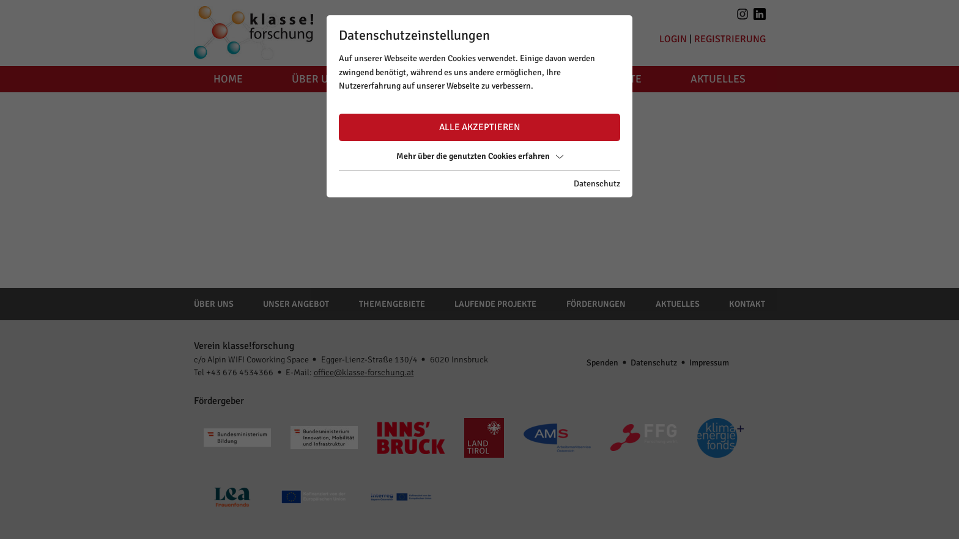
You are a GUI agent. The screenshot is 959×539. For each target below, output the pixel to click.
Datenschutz (597, 183)
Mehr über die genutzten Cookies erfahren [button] (479, 156)
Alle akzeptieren (479, 127)
